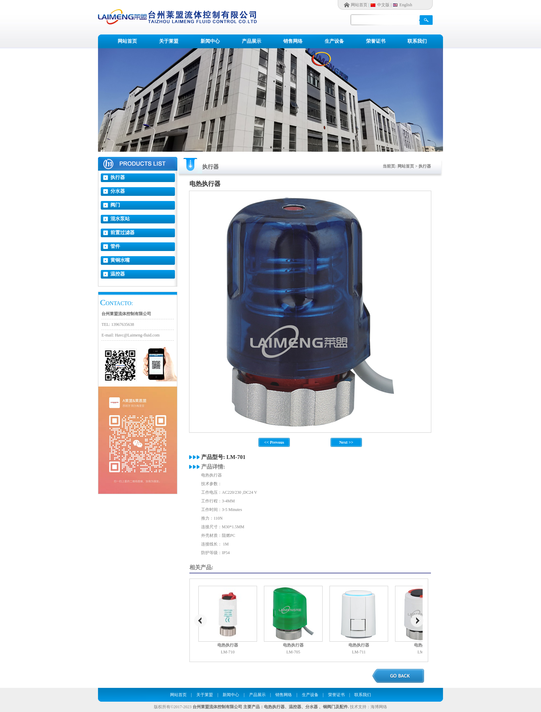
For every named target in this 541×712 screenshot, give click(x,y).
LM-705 (293, 652)
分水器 (117, 191)
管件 (115, 246)
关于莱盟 (168, 41)
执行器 (117, 177)
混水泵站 (120, 218)
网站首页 (359, 4)
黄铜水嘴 (120, 260)
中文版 (383, 4)
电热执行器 (227, 645)
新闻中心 (210, 41)
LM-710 (228, 652)
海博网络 (379, 706)
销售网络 (293, 41)
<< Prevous (274, 442)
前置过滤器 (122, 232)
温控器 (117, 274)
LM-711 (359, 652)
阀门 (115, 205)
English (406, 4)
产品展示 (251, 41)
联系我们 (417, 41)
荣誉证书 (375, 41)
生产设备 (334, 41)
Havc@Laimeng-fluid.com (137, 335)
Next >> (346, 442)
